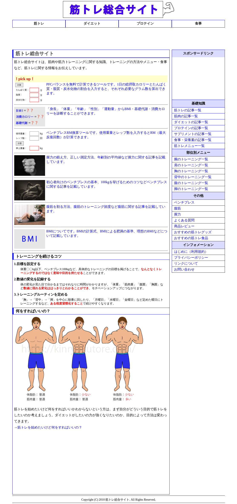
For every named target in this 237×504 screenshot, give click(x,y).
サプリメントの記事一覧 (192, 134)
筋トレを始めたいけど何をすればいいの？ (49, 427)
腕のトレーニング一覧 (191, 159)
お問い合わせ (184, 269)
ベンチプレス (184, 202)
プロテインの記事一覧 (191, 128)
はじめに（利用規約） (191, 251)
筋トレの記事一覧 (187, 110)
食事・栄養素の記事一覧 (192, 140)
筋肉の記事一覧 (186, 116)
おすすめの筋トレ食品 (191, 238)
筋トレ (39, 23)
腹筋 (177, 208)
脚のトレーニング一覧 (191, 189)
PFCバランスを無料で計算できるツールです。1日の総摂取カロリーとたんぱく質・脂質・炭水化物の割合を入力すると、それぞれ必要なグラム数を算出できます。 (106, 88)
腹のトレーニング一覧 (191, 183)
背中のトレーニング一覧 (192, 177)
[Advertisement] (119, 38)
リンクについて (186, 263)
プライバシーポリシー (191, 257)
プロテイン (145, 23)
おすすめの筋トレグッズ (192, 232)
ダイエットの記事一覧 (191, 122)
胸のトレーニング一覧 (191, 171)
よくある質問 (184, 220)
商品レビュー (184, 226)
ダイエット (92, 23)
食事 (198, 23)
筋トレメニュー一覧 (189, 146)
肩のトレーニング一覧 (191, 165)
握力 (177, 214)
